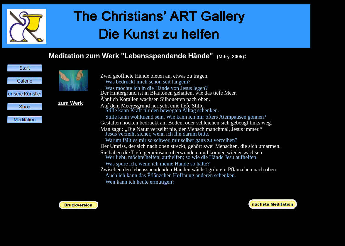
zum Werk (70, 103)
